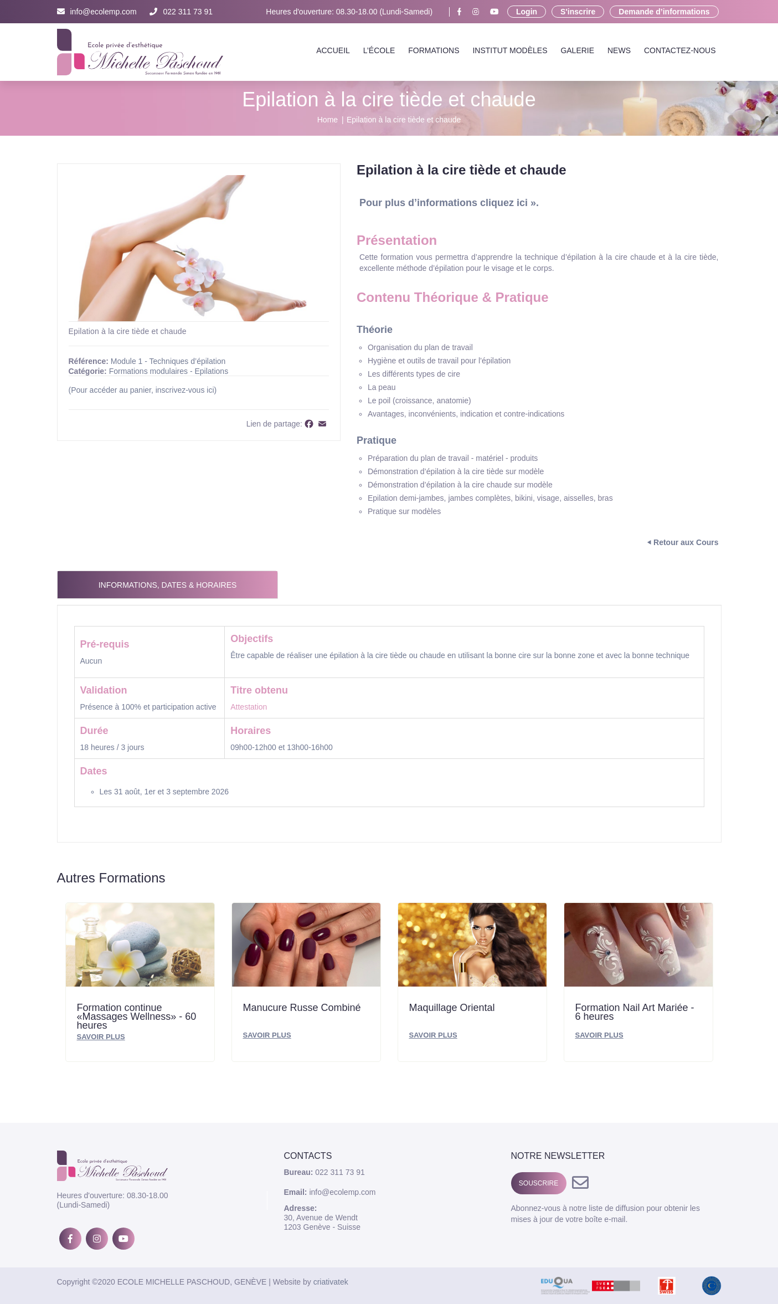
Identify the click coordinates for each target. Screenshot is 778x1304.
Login (526, 11)
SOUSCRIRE (538, 1183)
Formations (433, 50)
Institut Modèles (509, 50)
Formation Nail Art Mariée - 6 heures (634, 1012)
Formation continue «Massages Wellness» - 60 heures (137, 1016)
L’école (379, 50)
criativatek (330, 1281)
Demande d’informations (664, 11)
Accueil (333, 50)
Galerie (577, 50)
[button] (319, 185)
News (619, 50)
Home (327, 119)
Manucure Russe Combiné (302, 1007)
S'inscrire (577, 11)
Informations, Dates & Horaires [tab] (168, 585)
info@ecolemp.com (97, 11)
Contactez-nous (680, 50)
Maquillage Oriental (452, 1007)
